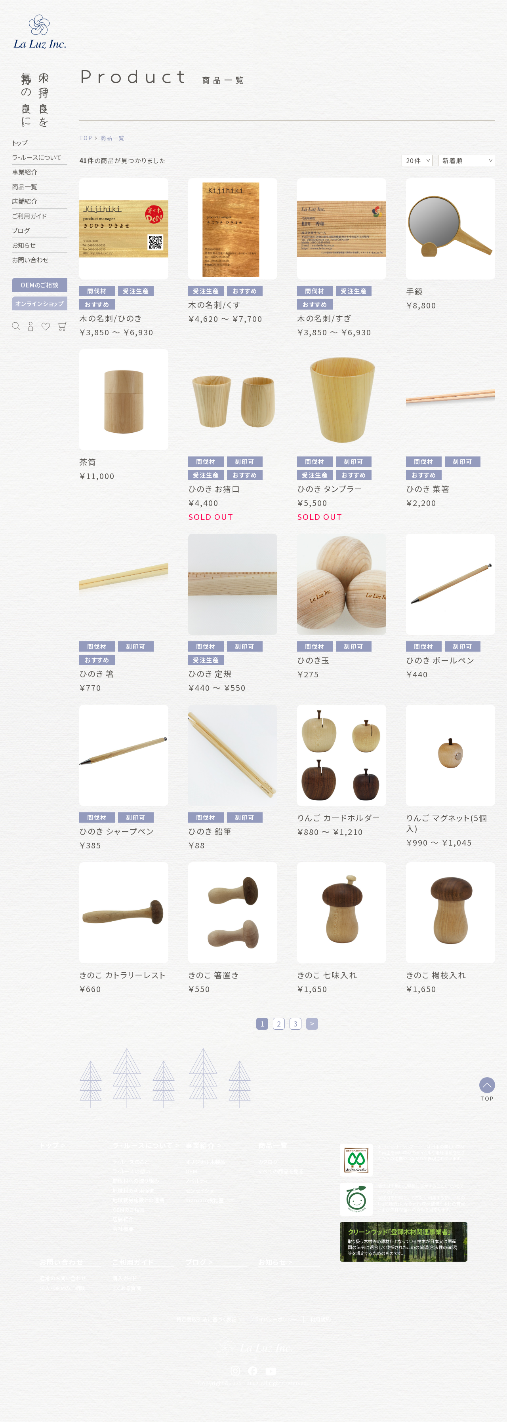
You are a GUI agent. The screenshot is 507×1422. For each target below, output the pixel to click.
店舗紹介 (122, 1219)
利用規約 (320, 1319)
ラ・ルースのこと (130, 1161)
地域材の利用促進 (133, 1190)
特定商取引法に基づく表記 (206, 1319)
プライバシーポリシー (273, 1319)
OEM (191, 1171)
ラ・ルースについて (142, 1145)
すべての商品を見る (281, 1171)
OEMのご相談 (39, 285)
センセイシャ (199, 1190)
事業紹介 (200, 1145)
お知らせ (272, 1262)
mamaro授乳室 (204, 1200)
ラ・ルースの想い (131, 1171)
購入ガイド (124, 1278)
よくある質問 (126, 1288)
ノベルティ (196, 1180)
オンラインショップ (39, 303)
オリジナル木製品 (205, 1161)
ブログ (196, 1262)
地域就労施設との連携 (138, 1200)
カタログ (268, 1161)
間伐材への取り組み (135, 1180)
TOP (487, 1098)
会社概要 (122, 1228)
